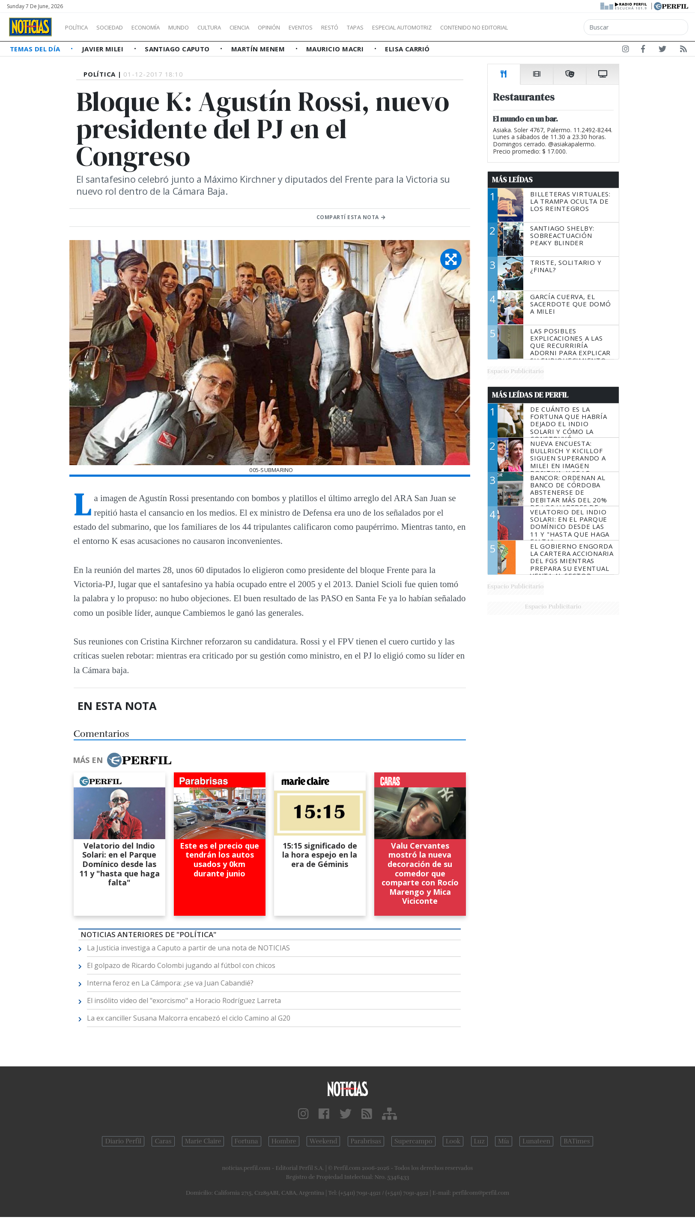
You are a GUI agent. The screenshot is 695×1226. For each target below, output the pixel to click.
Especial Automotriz (459, 27)
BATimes (577, 1141)
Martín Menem (259, 49)
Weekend (323, 1141)
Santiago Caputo (178, 49)
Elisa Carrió (407, 49)
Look (453, 1141)
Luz (479, 1141)
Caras (163, 1141)
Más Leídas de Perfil (530, 395)
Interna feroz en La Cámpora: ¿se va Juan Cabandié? (170, 983)
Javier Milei (103, 49)
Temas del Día (36, 49)
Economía (160, 27)
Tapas (404, 27)
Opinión (304, 27)
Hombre (283, 1141)
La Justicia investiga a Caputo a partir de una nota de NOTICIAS (188, 948)
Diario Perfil (123, 1141)
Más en (122, 760)
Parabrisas (366, 1141)
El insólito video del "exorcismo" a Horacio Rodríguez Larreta (184, 1000)
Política (79, 27)
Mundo (198, 27)
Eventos (341, 27)
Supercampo (413, 1141)
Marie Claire (203, 1141)
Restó (374, 27)
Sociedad (118, 27)
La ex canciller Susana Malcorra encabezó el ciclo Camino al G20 (188, 1018)
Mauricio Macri (336, 49)
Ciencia (269, 27)
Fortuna (246, 1141)
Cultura (233, 27)
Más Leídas (512, 180)
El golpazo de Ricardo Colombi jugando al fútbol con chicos (181, 965)
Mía (503, 1141)
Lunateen (536, 1141)
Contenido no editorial (547, 27)
